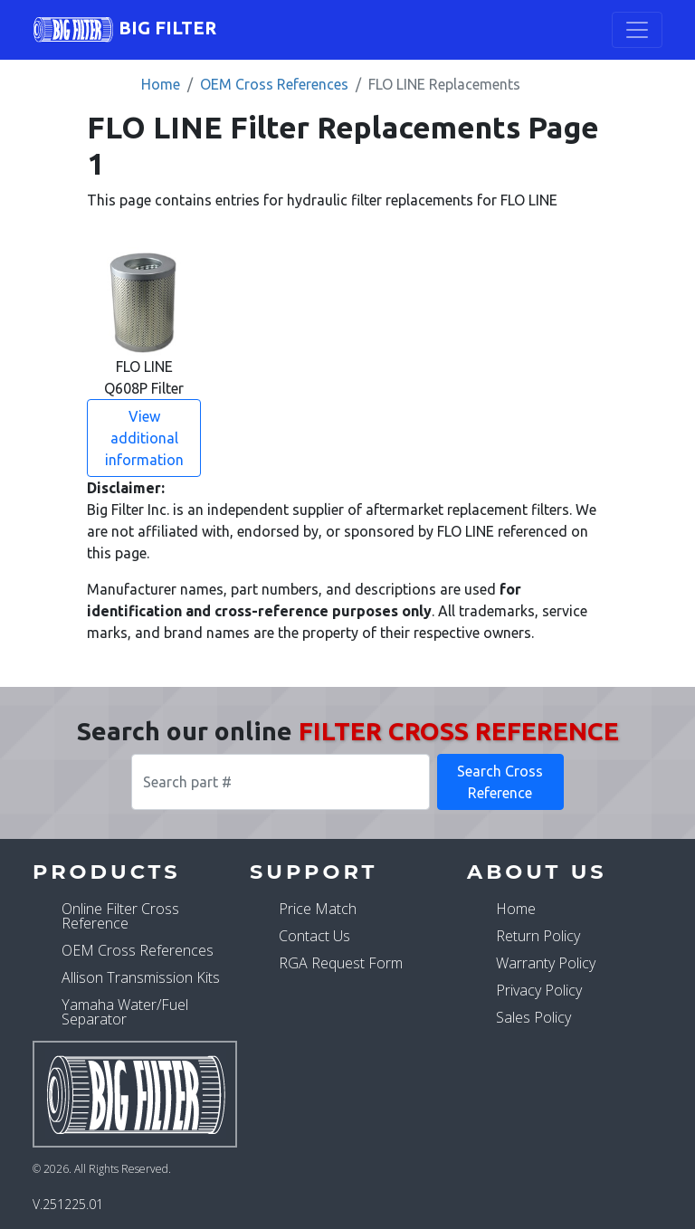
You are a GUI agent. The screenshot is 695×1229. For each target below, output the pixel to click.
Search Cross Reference (500, 782)
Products (107, 871)
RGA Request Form (341, 963)
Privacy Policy (539, 990)
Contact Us (314, 936)
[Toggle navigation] (637, 30)
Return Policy (538, 936)
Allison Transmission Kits (141, 977)
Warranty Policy (545, 963)
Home (160, 84)
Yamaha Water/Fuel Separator (125, 1012)
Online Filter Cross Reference (120, 916)
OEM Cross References (274, 84)
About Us (537, 871)
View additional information (144, 438)
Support (313, 871)
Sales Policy (533, 1017)
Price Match (318, 909)
